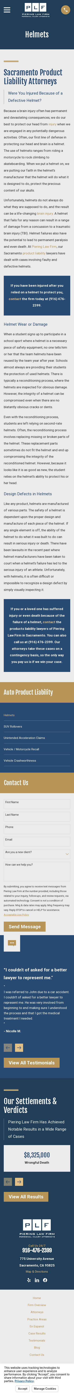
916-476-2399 (37, 1250)
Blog (37, 1347)
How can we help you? (19, 864)
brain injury (45, 213)
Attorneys (37, 1312)
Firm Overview (37, 1305)
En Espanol (37, 1326)
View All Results (26, 1197)
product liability (34, 253)
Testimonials (37, 1340)
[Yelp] (29, 1280)
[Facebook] (45, 1280)
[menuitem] (37, 715)
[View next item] (19, 1048)
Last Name (12, 814)
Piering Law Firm (44, 247)
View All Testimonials (32, 1063)
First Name (12, 802)
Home (37, 1298)
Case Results (37, 1333)
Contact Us (37, 1355)
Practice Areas (37, 1319)
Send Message (25, 926)
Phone (9, 827)
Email (8, 839)
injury (52, 124)
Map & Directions (37, 1271)
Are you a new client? (18, 852)
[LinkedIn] (37, 1280)
